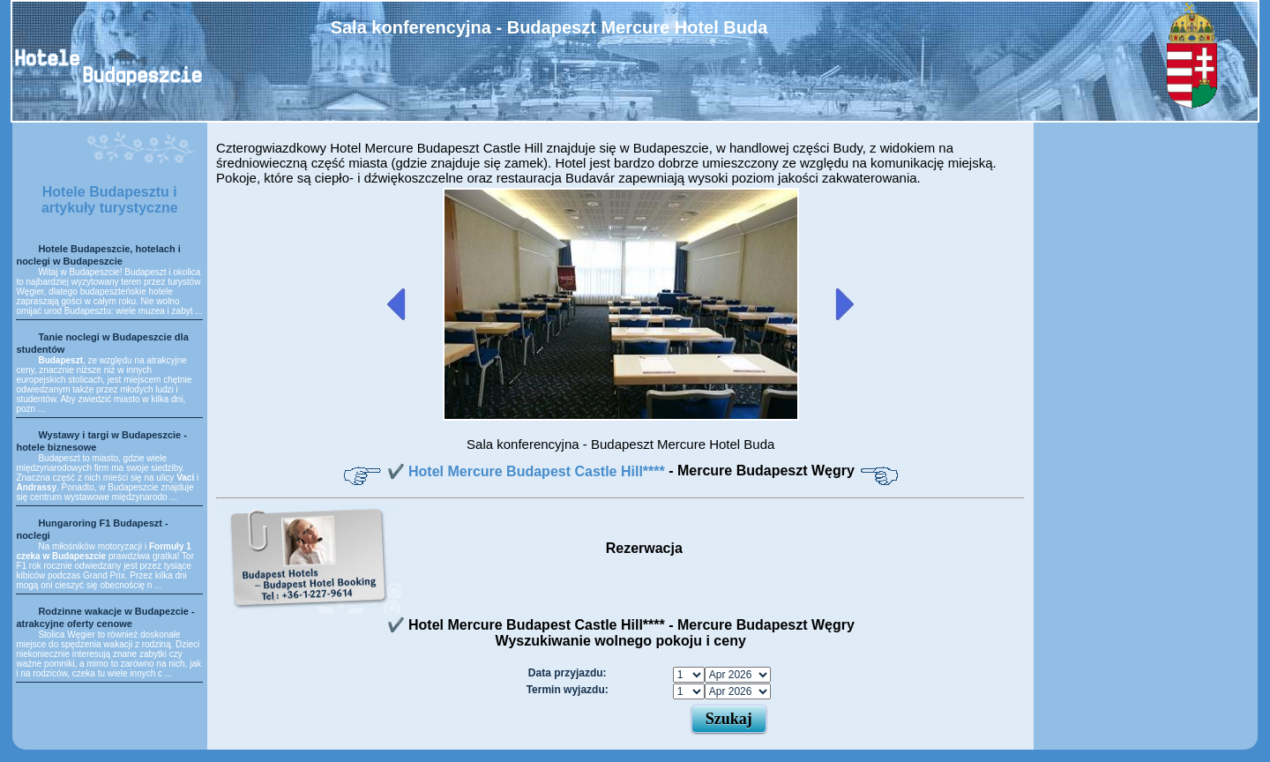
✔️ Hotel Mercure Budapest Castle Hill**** (528, 471)
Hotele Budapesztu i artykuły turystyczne (109, 199)
